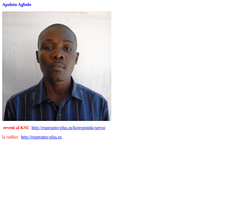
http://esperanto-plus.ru (41, 137)
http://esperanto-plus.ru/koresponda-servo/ (69, 127)
